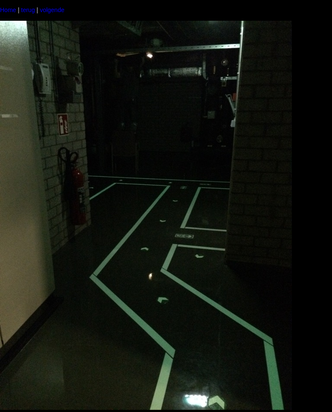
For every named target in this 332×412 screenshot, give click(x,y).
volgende (52, 9)
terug (28, 9)
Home (8, 9)
